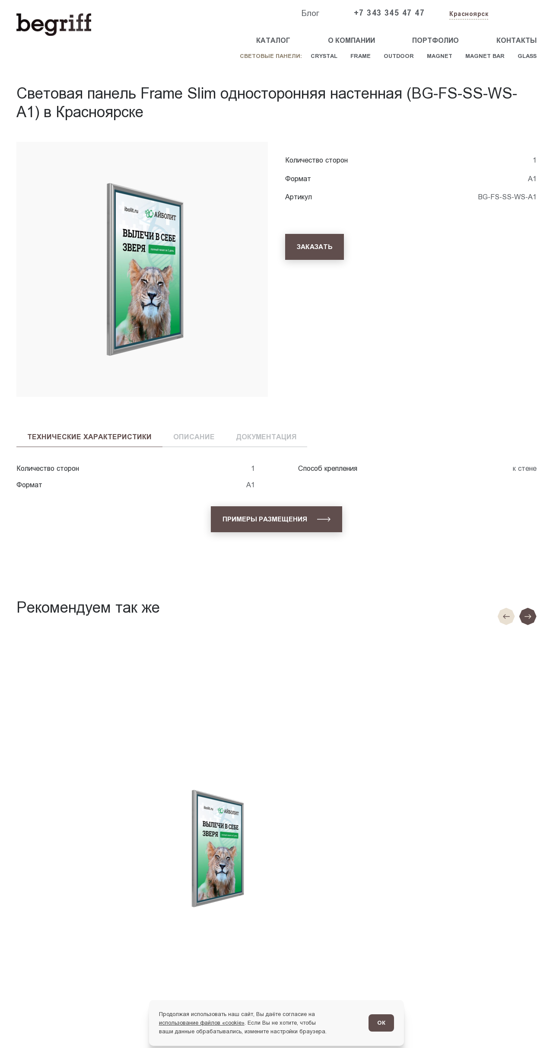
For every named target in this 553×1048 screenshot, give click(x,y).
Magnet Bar (485, 56)
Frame (360, 56)
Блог (310, 13)
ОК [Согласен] (381, 1022)
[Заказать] (314, 246)
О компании (351, 40)
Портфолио (435, 40)
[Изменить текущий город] (468, 14)
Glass (527, 56)
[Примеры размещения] (276, 519)
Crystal (324, 56)
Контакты (516, 40)
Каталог (273, 40)
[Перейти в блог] (530, 1025)
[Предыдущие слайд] (506, 616)
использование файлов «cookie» (202, 1022)
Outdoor (399, 56)
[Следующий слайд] (528, 616)
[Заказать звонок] (517, 13)
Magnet (439, 56)
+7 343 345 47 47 (389, 13)
